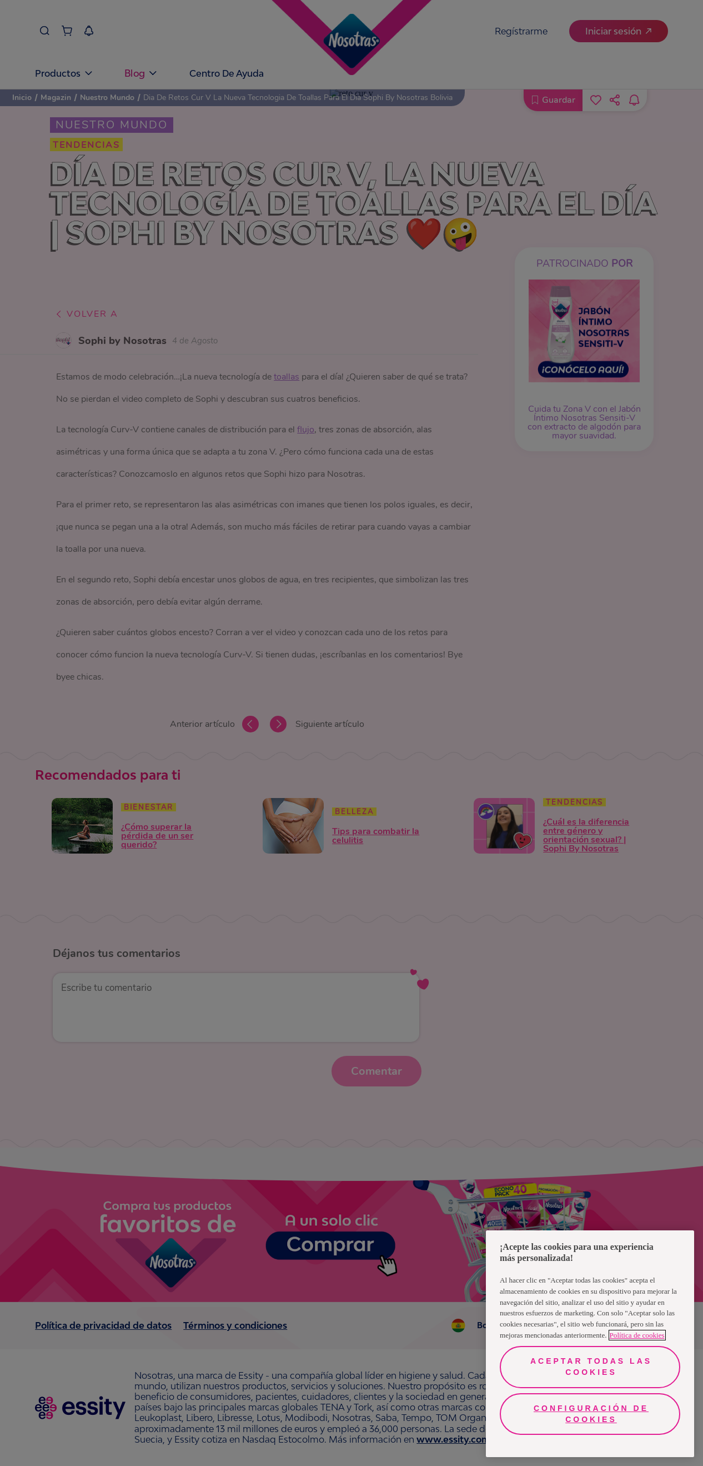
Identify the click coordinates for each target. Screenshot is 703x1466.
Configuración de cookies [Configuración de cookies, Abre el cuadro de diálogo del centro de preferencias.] (591, 1414)
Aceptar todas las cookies (591, 1367)
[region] (590, 1343)
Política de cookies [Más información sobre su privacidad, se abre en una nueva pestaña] (637, 1335)
